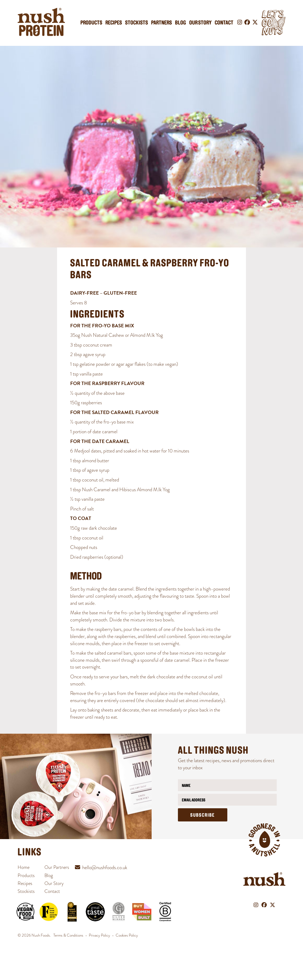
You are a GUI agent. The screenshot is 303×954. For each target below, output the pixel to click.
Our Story (200, 23)
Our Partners (56, 867)
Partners (161, 23)
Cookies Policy (127, 935)
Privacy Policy (99, 935)
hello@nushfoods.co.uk (104, 867)
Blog (180, 23)
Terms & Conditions (68, 935)
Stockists (136, 23)
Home (23, 867)
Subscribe (202, 815)
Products (91, 23)
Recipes (113, 23)
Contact (224, 23)
